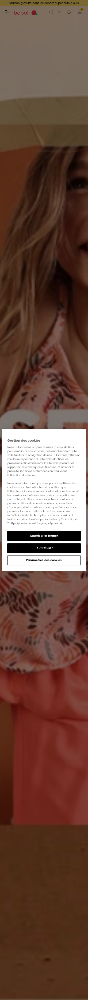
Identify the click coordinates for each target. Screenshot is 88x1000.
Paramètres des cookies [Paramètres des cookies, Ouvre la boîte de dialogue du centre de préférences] (44, 560)
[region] (44, 500)
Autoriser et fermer (44, 536)
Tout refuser (44, 548)
